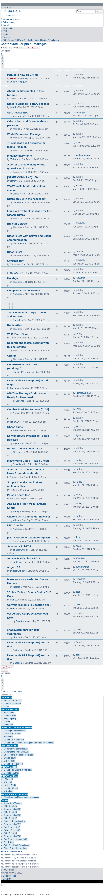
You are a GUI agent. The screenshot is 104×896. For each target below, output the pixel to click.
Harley (13, 181)
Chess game (15, 426)
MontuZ (14, 599)
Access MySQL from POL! (23, 558)
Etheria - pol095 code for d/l (24, 448)
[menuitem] (52, 11)
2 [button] (2, 57)
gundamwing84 (20, 550)
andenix (17, 562)
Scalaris (17, 464)
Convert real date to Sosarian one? (29, 604)
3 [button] (2, 60)
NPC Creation (15, 525)
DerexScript (19, 202)
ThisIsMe (17, 227)
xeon (15, 430)
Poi (11, 498)
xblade (16, 520)
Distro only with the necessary (26, 198)
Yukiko (79, 74)
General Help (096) (19, 81)
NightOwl (14, 273)
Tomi (12, 490)
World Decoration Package (24, 134)
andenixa (80, 558)
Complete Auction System (23, 290)
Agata (16, 443)
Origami (12, 355)
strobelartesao (83, 155)
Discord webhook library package (28, 103)
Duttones (17, 243)
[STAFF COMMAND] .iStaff (23, 177)
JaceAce (20, 401)
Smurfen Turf (15, 260)
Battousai (14, 388)
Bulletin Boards (17, 223)
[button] (2, 66)
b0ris (78, 142)
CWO (78, 409)
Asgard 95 (13, 567)
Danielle (17, 320)
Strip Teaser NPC (18, 112)
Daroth (79, 642)
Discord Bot (14, 251)
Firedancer (18, 452)
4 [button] (2, 63)
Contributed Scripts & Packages (24, 44)
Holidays (12, 278)
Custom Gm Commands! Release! (28, 516)
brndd (13, 107)
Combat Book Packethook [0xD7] (28, 409)
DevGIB (17, 255)
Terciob (16, 587)
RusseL (79, 426)
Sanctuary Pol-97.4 (19, 546)
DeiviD (16, 541)
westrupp (17, 116)
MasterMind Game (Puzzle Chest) (28, 460)
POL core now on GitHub (22, 74)
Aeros (16, 413)
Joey (78, 537)
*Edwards (14, 159)
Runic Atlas (14, 325)
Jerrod (16, 193)
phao (15, 637)
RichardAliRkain (83, 393)
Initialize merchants (19, 155)
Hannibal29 (18, 372)
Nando (13, 78)
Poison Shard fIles (18, 495)
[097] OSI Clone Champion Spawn (28, 537)
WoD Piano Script (18, 334)
